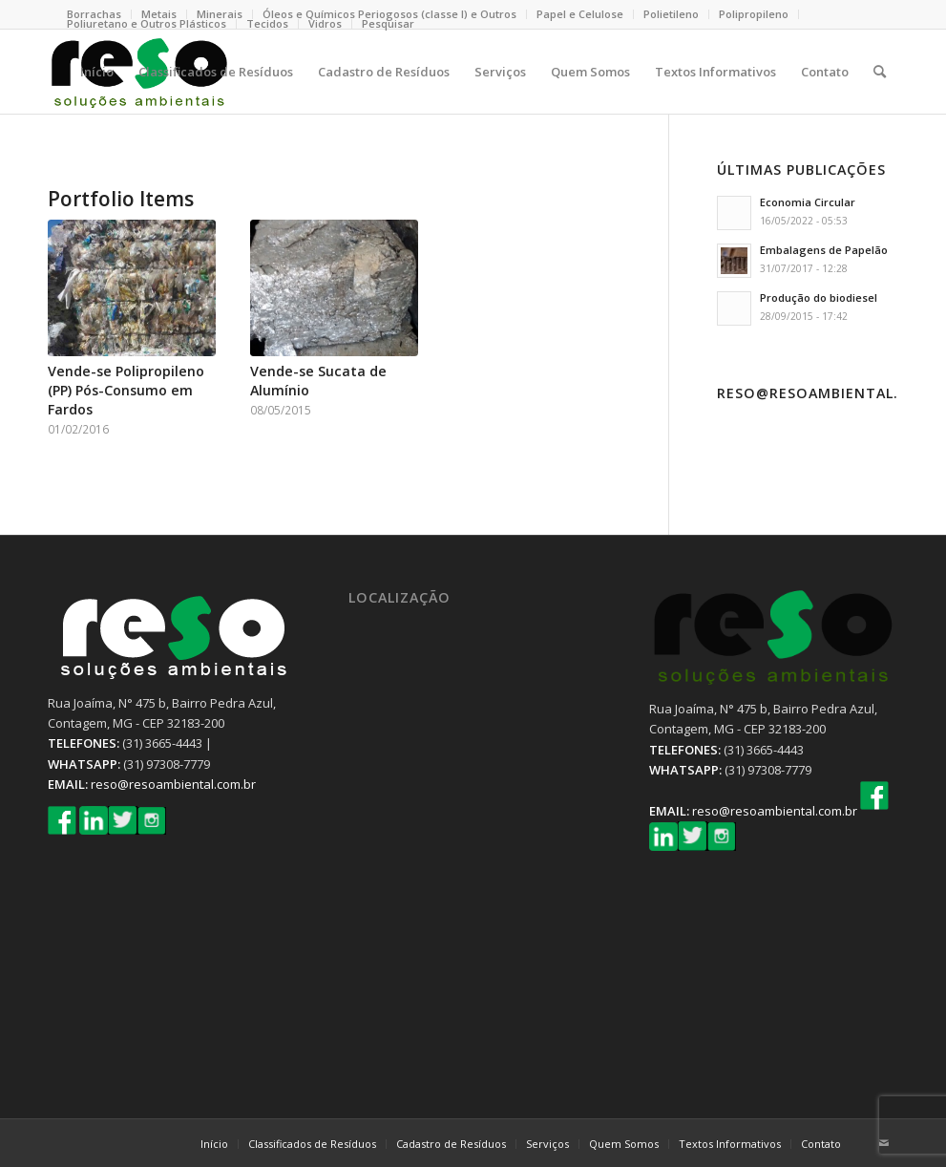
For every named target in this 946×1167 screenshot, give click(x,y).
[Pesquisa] (879, 72)
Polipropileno (753, 14)
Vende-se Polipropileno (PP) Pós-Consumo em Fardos (126, 390)
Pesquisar (388, 23)
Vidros (325, 23)
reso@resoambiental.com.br (173, 784)
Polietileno (671, 14)
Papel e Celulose (579, 14)
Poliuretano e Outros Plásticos (146, 23)
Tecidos (267, 23)
